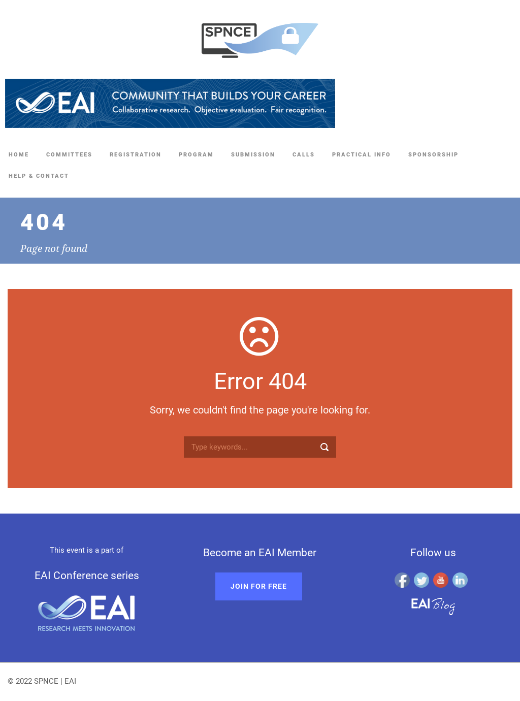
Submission (253, 154)
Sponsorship (433, 154)
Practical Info (361, 154)
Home (19, 154)
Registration (135, 154)
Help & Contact (39, 176)
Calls (303, 154)
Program (196, 154)
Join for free (259, 586)
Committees (69, 154)
